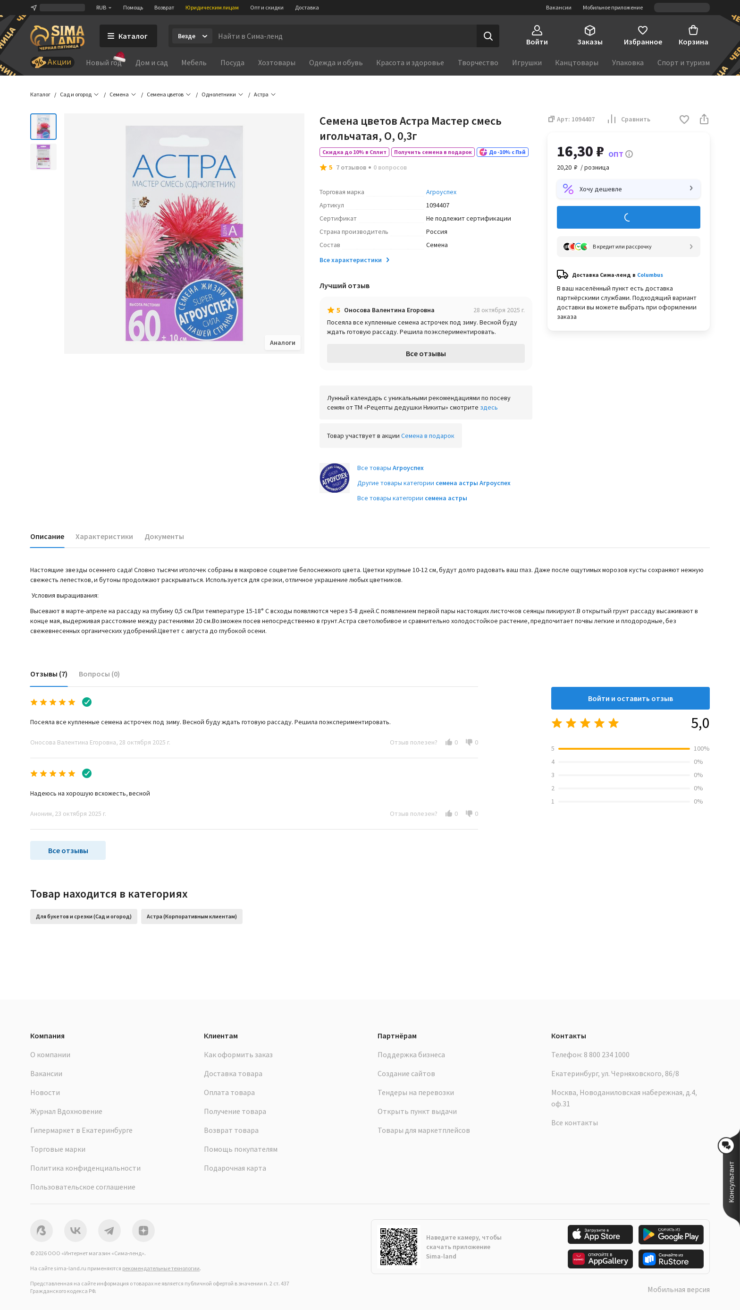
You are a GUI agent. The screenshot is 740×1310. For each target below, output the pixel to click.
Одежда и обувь (336, 62)
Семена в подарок (427, 435)
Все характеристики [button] (355, 260)
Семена (119, 94)
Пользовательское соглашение (82, 1186)
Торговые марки (57, 1149)
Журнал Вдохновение (66, 1111)
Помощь (133, 7)
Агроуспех (441, 192)
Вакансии (559, 7)
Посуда (232, 62)
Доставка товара (233, 1073)
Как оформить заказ (238, 1054)
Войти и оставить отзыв (630, 698)
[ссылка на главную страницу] (57, 38)
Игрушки (527, 62)
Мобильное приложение (613, 7)
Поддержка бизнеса (411, 1054)
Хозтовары (276, 62)
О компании (50, 1054)
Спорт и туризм (683, 62)
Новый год (104, 62)
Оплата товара (229, 1092)
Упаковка (628, 62)
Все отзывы (426, 353)
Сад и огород (76, 94)
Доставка (307, 7)
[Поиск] (488, 36)
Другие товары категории (434, 483)
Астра (261, 94)
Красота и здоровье (410, 62)
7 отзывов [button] (351, 167)
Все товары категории (412, 498)
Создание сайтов (406, 1073)
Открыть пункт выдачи (417, 1111)
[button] (684, 120)
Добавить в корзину (628, 217)
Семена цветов (165, 94)
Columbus (650, 274)
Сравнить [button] (628, 119)
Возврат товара (231, 1130)
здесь (489, 407)
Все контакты (574, 1122)
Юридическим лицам (212, 7)
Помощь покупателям (241, 1149)
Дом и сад (151, 62)
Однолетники (219, 94)
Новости (45, 1092)
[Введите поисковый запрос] (344, 36)
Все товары (390, 467)
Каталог (40, 94)
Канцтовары (576, 62)
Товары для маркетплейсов (424, 1130)
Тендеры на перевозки (416, 1092)
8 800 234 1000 (607, 1054)
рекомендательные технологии (161, 1268)
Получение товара (235, 1111)
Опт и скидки (267, 7)
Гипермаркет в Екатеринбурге (81, 1130)
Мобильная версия (679, 1289)
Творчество (478, 62)
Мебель (194, 62)
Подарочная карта (235, 1168)
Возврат (164, 7)
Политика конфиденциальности (85, 1168)
